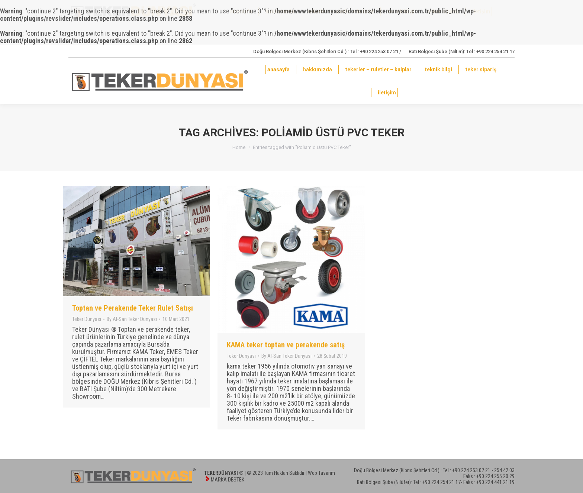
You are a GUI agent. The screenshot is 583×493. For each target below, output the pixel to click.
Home (238, 147)
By (132, 319)
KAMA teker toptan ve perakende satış (286, 344)
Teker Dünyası (86, 319)
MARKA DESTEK (227, 480)
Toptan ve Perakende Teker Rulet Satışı (132, 308)
